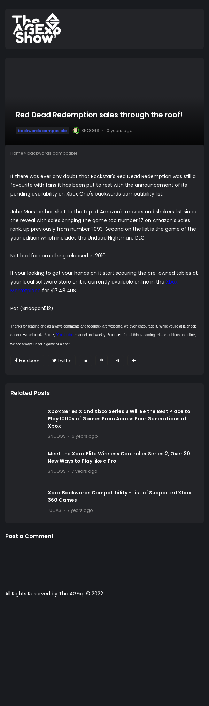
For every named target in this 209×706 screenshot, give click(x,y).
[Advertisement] (104, 655)
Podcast (114, 334)
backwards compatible (42, 130)
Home (16, 153)
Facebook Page (38, 334)
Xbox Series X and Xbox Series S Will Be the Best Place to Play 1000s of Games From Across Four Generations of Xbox (119, 418)
